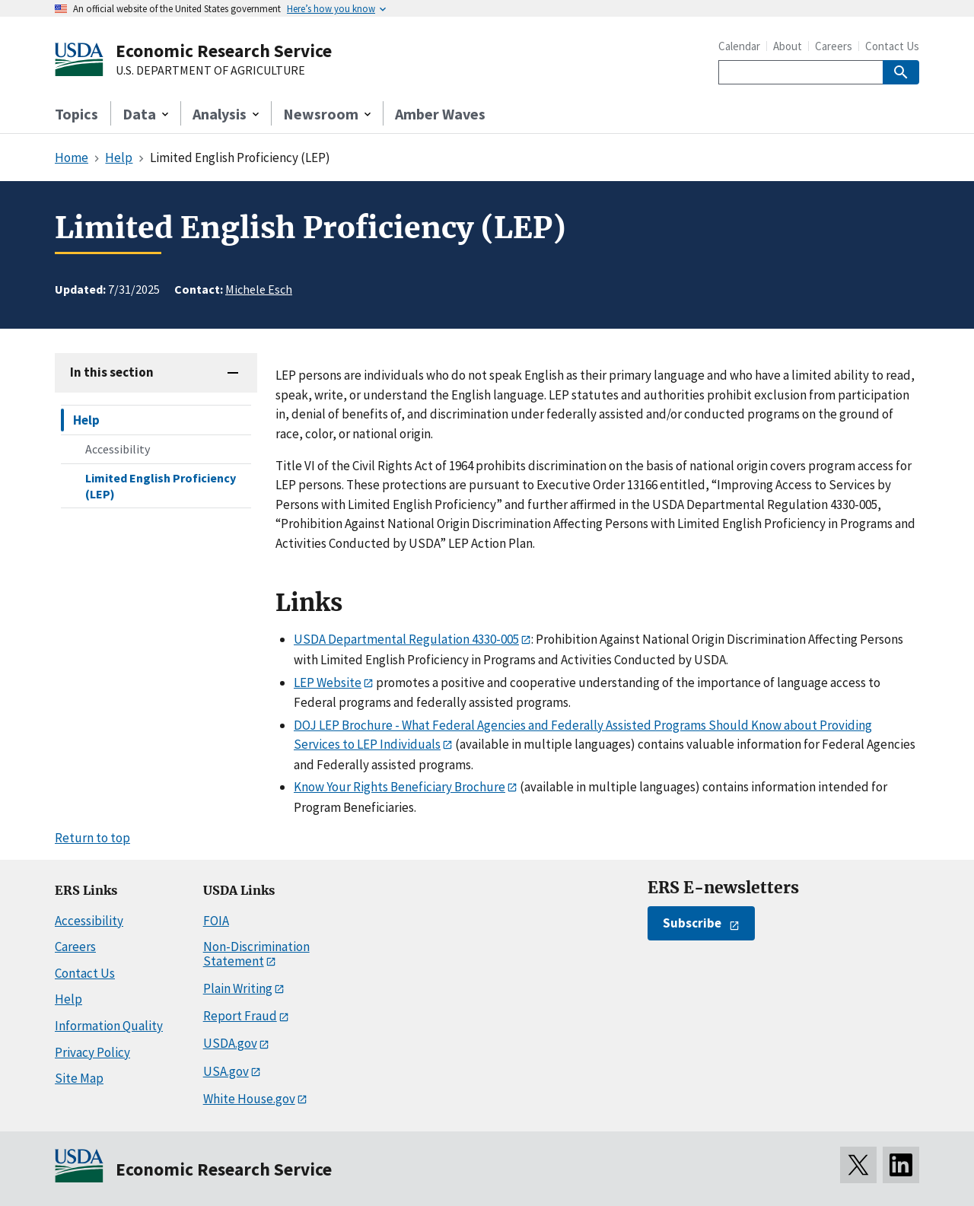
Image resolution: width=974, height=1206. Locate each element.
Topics (76, 113)
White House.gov (249, 1098)
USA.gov (226, 1071)
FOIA (216, 920)
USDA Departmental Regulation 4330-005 (406, 639)
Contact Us (892, 46)
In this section (112, 372)
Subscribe (692, 923)
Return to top (92, 837)
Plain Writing (237, 988)
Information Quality (109, 1025)
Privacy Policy (92, 1052)
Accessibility (117, 449)
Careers (833, 46)
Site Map (79, 1078)
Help (86, 420)
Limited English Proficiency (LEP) (160, 485)
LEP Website (327, 682)
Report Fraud (240, 1015)
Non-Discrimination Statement (256, 953)
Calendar (739, 46)
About (787, 46)
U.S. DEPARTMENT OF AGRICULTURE (210, 71)
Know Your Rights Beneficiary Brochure (399, 786)
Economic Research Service (224, 51)
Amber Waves (440, 113)
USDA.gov (230, 1043)
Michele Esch (258, 289)
